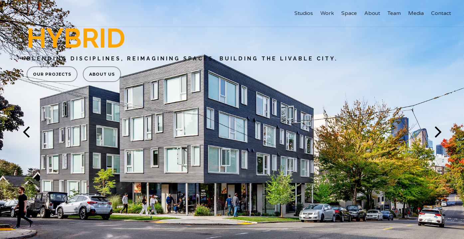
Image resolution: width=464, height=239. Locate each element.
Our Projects (52, 74)
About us (102, 74)
